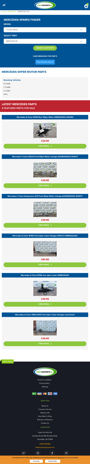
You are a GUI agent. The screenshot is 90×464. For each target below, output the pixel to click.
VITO (5, 94)
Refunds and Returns (45, 420)
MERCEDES (12, 11)
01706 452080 (45, 444)
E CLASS (7, 91)
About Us (45, 406)
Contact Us (45, 423)
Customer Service (45, 409)
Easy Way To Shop (45, 416)
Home (4, 11)
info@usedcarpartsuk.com (45, 447)
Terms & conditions (44, 380)
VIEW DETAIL (45, 146)
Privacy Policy (44, 383)
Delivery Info (45, 413)
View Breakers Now (45, 62)
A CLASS (7, 84)
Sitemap (45, 387)
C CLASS (7, 87)
